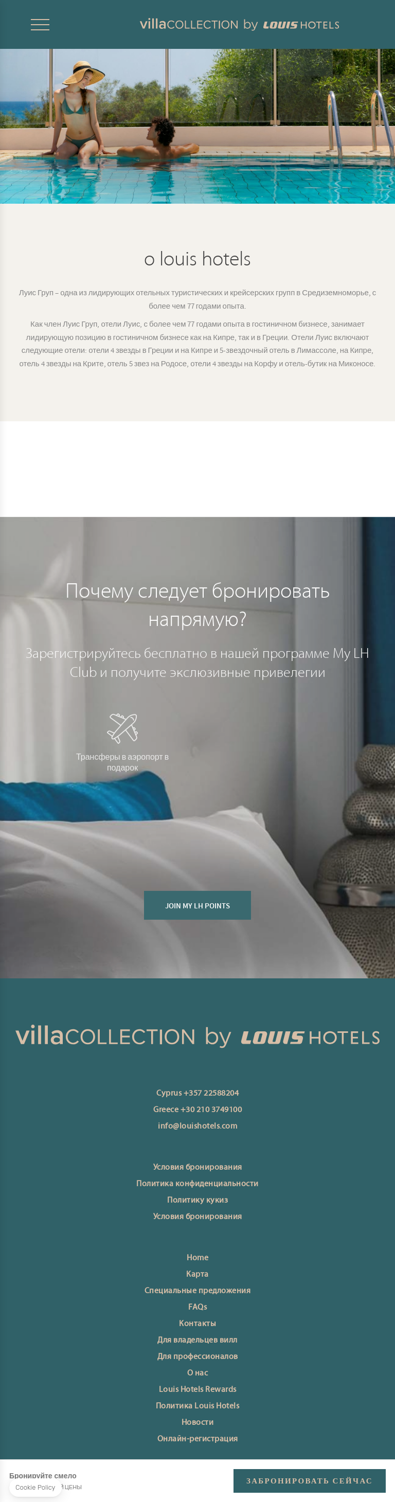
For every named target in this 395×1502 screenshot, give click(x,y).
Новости (198, 1423)
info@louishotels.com (197, 1126)
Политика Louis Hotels (198, 1406)
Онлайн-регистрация (197, 1439)
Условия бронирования (197, 1168)
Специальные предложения (198, 1291)
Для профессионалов (197, 1357)
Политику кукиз (197, 1200)
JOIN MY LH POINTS (197, 921)
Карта (197, 1275)
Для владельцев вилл (197, 1340)
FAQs (197, 1307)
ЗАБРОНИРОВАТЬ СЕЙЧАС (309, 1481)
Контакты (197, 1324)
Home (197, 1258)
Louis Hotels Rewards (198, 1390)
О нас (197, 1373)
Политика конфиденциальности (197, 1184)
